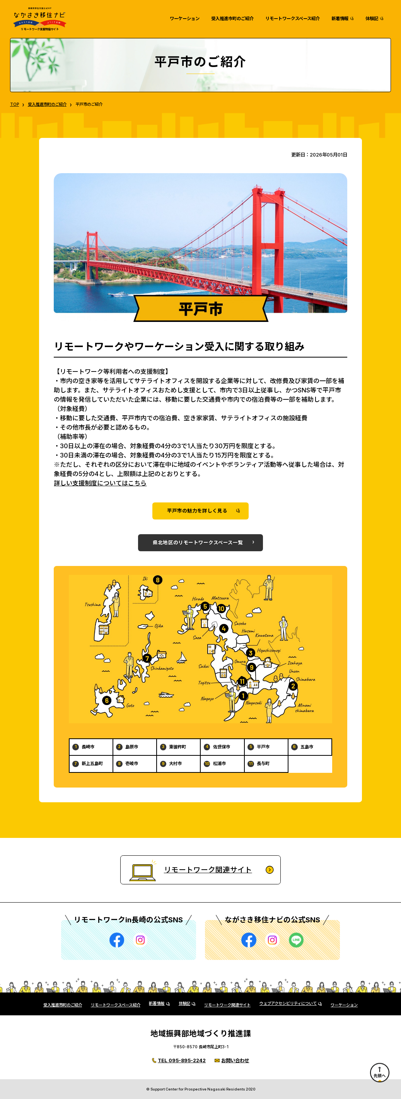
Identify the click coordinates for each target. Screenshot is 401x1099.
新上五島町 (92, 763)
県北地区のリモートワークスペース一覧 (198, 542)
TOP (14, 104)
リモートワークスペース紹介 (292, 19)
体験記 (371, 19)
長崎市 (88, 747)
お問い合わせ (235, 1060)
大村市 (175, 763)
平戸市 (263, 747)
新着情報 (339, 19)
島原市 (131, 747)
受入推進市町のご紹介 (232, 19)
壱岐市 (131, 763)
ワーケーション (185, 19)
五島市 (306, 747)
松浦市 (219, 763)
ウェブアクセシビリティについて (288, 1004)
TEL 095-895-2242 (182, 1060)
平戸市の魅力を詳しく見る (197, 511)
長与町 (263, 763)
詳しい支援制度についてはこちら (100, 483)
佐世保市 (221, 747)
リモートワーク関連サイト (227, 1005)
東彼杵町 (177, 747)
